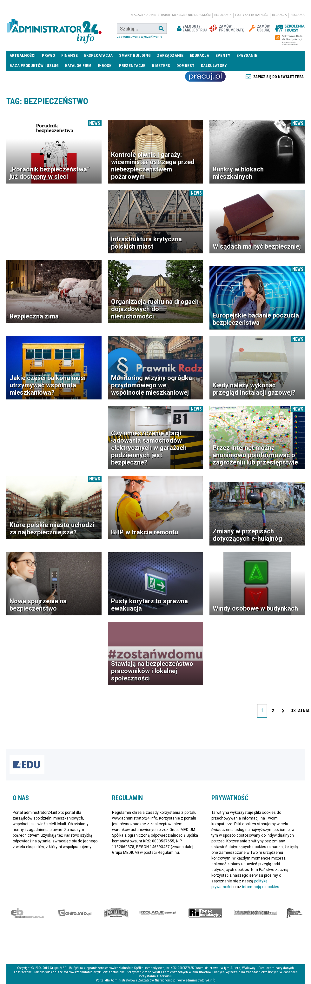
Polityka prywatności (251, 15)
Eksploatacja (98, 55)
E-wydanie (246, 55)
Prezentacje (132, 65)
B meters (161, 65)
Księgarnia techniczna (255, 913)
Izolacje (158, 913)
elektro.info (75, 913)
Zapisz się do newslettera (278, 77)
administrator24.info (54, 28)
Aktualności (23, 55)
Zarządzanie (170, 55)
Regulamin (223, 15)
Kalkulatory (214, 65)
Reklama (297, 15)
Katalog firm (78, 65)
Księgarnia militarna (294, 913)
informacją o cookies (260, 887)
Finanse (69, 55)
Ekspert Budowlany (27, 913)
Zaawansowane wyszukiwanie (139, 36)
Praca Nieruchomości (205, 76)
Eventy (222, 55)
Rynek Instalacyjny (205, 913)
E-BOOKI (105, 65)
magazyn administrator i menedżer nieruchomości (171, 15)
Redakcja (279, 15)
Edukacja (199, 55)
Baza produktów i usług (34, 65)
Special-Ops (116, 913)
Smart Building (135, 55)
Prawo (48, 55)
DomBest (185, 65)
